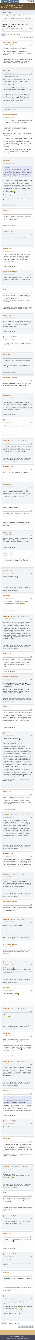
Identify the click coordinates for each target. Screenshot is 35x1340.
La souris (7, 210)
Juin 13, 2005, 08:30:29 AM (8, 1140)
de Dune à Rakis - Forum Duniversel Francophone (12, 6)
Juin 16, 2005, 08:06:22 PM (8, 486)
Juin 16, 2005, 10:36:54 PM (8, 422)
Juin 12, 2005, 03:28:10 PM (8, 1275)
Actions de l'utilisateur (26, 37)
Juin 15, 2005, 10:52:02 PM (8, 598)
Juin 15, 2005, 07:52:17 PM (8, 656)
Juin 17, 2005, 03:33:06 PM (8, 233)
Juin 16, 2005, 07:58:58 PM (8, 510)
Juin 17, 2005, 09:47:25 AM (8, 357)
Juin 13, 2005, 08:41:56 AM (8, 1123)
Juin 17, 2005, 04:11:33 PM (8, 213)
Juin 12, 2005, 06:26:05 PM (8, 1256)
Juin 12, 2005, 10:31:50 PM (8, 1195)
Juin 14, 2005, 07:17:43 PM (8, 946)
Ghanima (7, 70)
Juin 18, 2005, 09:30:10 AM (8, 73)
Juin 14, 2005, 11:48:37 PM (8, 856)
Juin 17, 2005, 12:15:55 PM (8, 274)
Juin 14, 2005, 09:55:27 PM (8, 876)
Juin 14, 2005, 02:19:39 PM (8, 990)
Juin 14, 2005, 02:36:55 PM (8, 964)
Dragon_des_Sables (11, 676)
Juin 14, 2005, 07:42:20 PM (8, 921)
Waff (5, 289)
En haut (4, 1323)
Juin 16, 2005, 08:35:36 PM (8, 443)
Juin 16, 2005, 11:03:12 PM (8, 397)
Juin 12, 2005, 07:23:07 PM (8, 1235)
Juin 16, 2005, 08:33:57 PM (8, 469)
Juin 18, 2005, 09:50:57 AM (8, 44)
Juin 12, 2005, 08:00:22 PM (8, 1218)
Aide (11, 1336)
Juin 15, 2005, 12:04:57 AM (8, 817)
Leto (5, 507)
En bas (4, 34)
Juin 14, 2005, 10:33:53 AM (8, 1093)
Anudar (6, 440)
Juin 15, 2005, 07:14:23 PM (8, 679)
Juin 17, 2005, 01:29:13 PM (8, 251)
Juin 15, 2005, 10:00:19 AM (8, 793)
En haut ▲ (23, 1336)
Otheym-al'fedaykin (10, 42)
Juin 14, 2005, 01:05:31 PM (8, 1035)
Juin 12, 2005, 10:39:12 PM (8, 1169)
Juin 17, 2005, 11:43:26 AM (8, 291)
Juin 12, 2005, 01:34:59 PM (8, 1298)
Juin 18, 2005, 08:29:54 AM (8, 163)
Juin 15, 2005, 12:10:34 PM (8, 735)
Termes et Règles (16, 1336)
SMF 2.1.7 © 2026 (16, 1338)
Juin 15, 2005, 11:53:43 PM (8, 573)
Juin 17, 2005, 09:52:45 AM (8, 339)
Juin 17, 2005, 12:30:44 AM (8, 380)
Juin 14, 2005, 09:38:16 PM (8, 904)
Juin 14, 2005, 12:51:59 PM (8, 1063)
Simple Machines (24, 1338)
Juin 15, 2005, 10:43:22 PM (8, 618)
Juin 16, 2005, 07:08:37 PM (8, 555)
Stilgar (6, 1272)
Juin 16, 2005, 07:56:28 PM (8, 534)
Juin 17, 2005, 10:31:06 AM (8, 317)
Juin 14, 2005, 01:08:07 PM (8, 1010)
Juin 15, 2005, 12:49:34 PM (8, 709)
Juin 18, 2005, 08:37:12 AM (8, 117)
